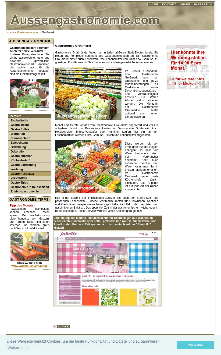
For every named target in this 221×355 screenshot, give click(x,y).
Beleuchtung (19, 142)
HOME (154, 4)
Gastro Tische (20, 125)
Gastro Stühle (20, 129)
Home (10, 32)
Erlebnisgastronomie (25, 191)
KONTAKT (169, 4)
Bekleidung (18, 147)
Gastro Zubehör (21, 156)
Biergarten (18, 133)
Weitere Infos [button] (18, 348)
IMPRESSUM (203, 4)
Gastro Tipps (19, 182)
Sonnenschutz (20, 138)
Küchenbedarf (20, 160)
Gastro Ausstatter (28, 32)
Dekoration (18, 151)
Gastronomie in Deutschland (30, 187)
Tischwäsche (19, 120)
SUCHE (185, 4)
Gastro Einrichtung (23, 165)
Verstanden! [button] (195, 345)
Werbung (17, 169)
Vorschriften (19, 178)
